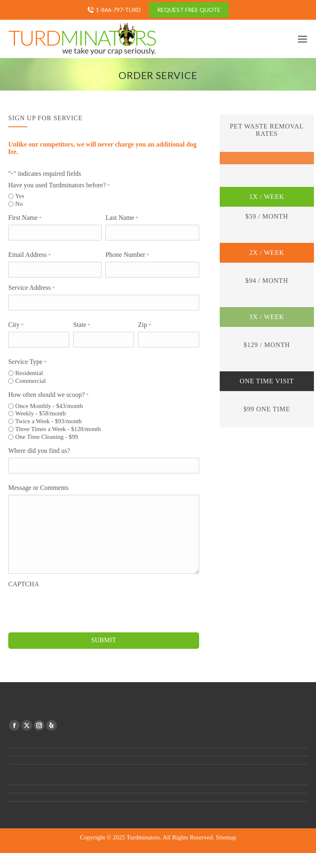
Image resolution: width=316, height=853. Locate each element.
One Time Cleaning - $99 (46, 436)
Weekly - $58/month (40, 413)
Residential (29, 373)
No (19, 203)
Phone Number (127, 255)
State (82, 325)
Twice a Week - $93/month (48, 421)
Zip (144, 325)
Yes (19, 196)
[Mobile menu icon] (302, 39)
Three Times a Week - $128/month (58, 429)
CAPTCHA (23, 583)
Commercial (30, 381)
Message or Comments (38, 487)
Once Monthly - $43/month (49, 406)
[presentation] (70, 607)
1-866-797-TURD (118, 9)
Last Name (121, 217)
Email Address (29, 255)
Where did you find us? (39, 450)
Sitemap (226, 837)
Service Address (31, 287)
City (15, 325)
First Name (25, 217)
